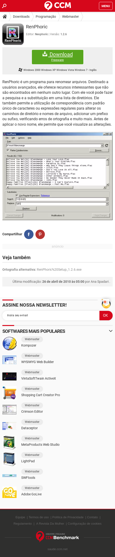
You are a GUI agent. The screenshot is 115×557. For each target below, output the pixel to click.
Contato (92, 517)
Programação (46, 16)
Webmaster (70, 16)
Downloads (21, 16)
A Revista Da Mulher (50, 523)
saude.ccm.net (57, 549)
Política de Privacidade (67, 517)
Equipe (20, 517)
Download (57, 56)
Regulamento (22, 523)
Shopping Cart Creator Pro (40, 395)
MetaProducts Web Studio (40, 444)
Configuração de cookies (85, 523)
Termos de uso (39, 517)
